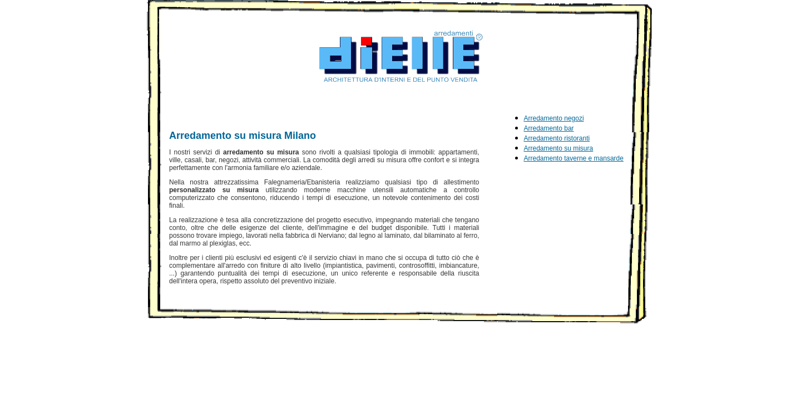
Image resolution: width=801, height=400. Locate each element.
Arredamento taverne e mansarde (574, 158)
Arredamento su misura (559, 148)
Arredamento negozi (554, 118)
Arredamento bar (549, 128)
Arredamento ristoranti (557, 138)
